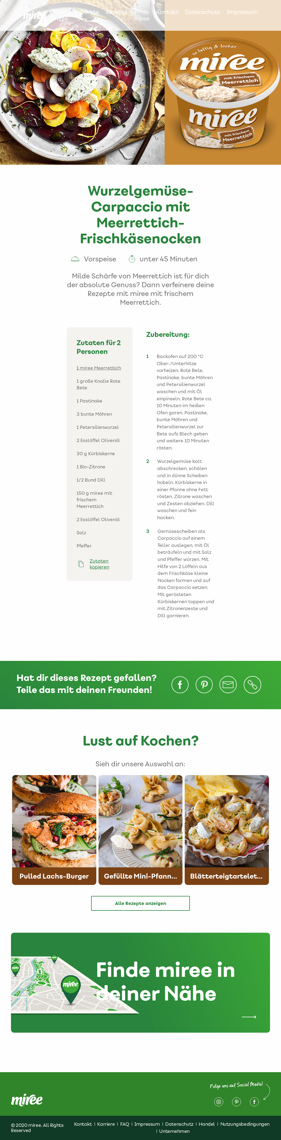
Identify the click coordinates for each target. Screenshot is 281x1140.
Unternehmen (174, 1131)
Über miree (60, 15)
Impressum (242, 12)
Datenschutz (202, 12)
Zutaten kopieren (99, 564)
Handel (207, 1124)
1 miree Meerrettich (99, 368)
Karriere (106, 1124)
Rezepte (117, 12)
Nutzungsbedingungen (244, 1124)
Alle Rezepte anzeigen (140, 903)
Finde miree (142, 15)
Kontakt (167, 12)
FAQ (124, 1124)
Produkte (87, 12)
